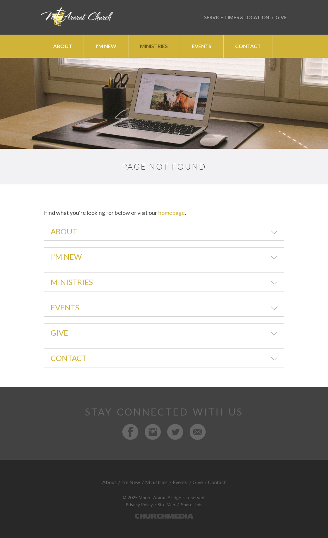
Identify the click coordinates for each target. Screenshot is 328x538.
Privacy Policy (139, 504)
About (64, 231)
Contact (68, 358)
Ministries (72, 282)
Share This (191, 504)
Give (281, 17)
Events (65, 307)
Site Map (166, 504)
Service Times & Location (236, 17)
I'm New (66, 256)
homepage (171, 212)
